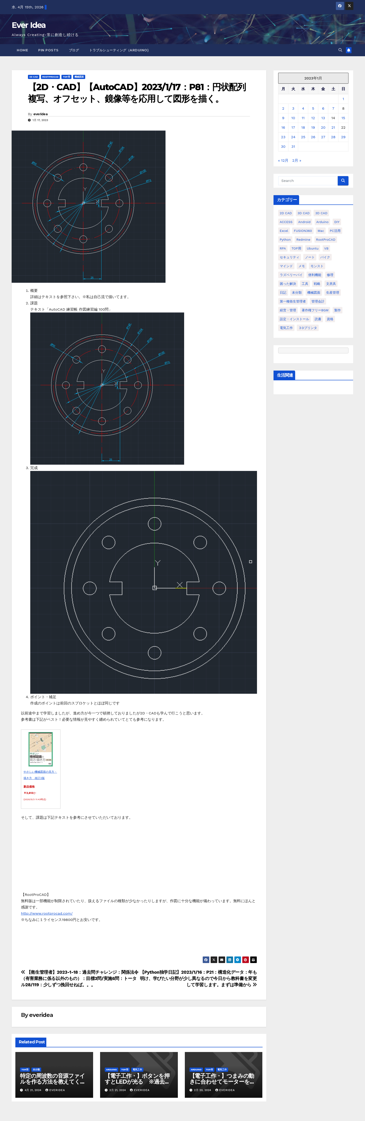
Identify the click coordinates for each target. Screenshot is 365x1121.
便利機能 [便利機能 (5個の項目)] (314, 275)
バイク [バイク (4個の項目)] (325, 257)
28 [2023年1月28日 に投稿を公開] (333, 137)
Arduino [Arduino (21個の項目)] (322, 222)
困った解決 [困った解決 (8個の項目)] (288, 284)
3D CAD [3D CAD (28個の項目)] (321, 213)
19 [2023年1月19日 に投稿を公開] (313, 127)
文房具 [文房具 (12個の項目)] (331, 284)
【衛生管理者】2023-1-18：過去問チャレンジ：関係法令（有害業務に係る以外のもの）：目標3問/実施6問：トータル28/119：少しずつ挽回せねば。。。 (80, 978)
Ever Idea (29, 25)
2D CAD (33, 77)
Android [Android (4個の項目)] (304, 222)
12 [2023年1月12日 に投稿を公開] (313, 118)
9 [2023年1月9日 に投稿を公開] (283, 118)
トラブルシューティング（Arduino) (119, 50)
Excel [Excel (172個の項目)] (284, 231)
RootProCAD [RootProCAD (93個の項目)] (325, 239)
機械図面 (79, 77)
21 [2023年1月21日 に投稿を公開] (333, 127)
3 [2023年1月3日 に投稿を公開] (293, 108)
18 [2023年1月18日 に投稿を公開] (303, 127)
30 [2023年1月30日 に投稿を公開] (283, 146)
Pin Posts (48, 50)
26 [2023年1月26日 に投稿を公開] (313, 137)
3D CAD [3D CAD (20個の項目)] (303, 213)
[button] (340, 50)
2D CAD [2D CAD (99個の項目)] (286, 213)
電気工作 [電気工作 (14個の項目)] (286, 328)
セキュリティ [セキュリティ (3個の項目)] (289, 257)
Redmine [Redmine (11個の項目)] (303, 239)
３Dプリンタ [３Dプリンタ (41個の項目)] (307, 328)
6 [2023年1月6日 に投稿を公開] (323, 108)
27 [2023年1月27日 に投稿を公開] (323, 137)
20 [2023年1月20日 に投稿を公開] (323, 127)
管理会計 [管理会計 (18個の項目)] (317, 301)
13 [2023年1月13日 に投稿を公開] (323, 118)
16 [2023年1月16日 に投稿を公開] (283, 127)
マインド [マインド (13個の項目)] (286, 266)
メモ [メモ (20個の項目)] (301, 266)
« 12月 (283, 160)
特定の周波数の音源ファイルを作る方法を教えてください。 (53, 1081)
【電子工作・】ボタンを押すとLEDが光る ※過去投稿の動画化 (137, 1081)
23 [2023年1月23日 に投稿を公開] (283, 137)
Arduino (111, 1069)
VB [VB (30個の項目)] (326, 248)
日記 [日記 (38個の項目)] (283, 292)
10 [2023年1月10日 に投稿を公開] (293, 118)
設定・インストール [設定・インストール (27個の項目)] (294, 319)
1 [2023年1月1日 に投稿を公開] (343, 99)
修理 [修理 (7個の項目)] (330, 275)
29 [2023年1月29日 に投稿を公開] (343, 137)
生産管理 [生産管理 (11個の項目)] (332, 292)
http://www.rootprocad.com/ (47, 913)
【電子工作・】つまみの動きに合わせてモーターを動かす (222, 1081)
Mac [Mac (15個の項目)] (321, 231)
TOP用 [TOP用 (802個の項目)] (296, 248)
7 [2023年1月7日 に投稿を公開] (333, 108)
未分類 (36, 1069)
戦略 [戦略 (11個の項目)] (317, 284)
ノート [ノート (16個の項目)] (310, 257)
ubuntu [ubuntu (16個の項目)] (312, 248)
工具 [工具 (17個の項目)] (305, 284)
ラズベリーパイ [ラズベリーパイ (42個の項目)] (291, 275)
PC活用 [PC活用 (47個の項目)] (335, 231)
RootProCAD (50, 77)
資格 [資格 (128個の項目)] (330, 319)
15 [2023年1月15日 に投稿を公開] (343, 118)
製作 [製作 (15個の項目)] (337, 310)
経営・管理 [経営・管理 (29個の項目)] (288, 310)
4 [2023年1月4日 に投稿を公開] (303, 108)
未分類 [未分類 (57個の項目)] (297, 292)
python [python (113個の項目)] (285, 239)
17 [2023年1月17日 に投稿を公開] (293, 127)
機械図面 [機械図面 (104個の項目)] (313, 292)
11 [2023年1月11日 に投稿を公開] (303, 118)
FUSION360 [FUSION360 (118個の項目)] (303, 231)
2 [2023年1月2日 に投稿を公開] (283, 108)
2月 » (296, 160)
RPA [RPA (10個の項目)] (283, 248)
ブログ (74, 50)
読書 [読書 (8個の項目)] (318, 319)
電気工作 (137, 1069)
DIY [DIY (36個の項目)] (336, 222)
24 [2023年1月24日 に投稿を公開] (293, 137)
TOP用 (66, 77)
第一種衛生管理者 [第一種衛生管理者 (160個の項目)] (293, 301)
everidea (40, 114)
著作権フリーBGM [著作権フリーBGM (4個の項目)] (315, 310)
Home (22, 50)
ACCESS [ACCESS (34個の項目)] (286, 222)
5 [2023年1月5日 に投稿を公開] (313, 108)
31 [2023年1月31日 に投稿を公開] (293, 146)
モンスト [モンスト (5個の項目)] (317, 266)
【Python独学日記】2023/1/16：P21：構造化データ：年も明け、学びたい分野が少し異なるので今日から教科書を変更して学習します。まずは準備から (198, 978)
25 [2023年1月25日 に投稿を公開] (303, 137)
